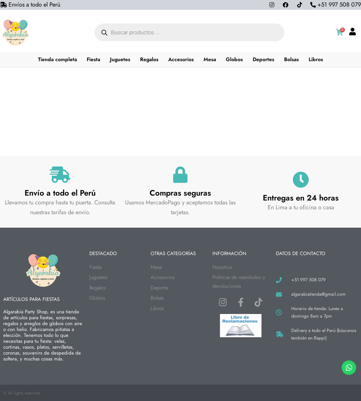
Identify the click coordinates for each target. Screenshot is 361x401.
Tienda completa (57, 59)
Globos (235, 59)
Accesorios (181, 59)
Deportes (264, 59)
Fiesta (93, 59)
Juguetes (120, 59)
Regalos (149, 59)
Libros (316, 59)
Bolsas (292, 59)
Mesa (210, 59)
